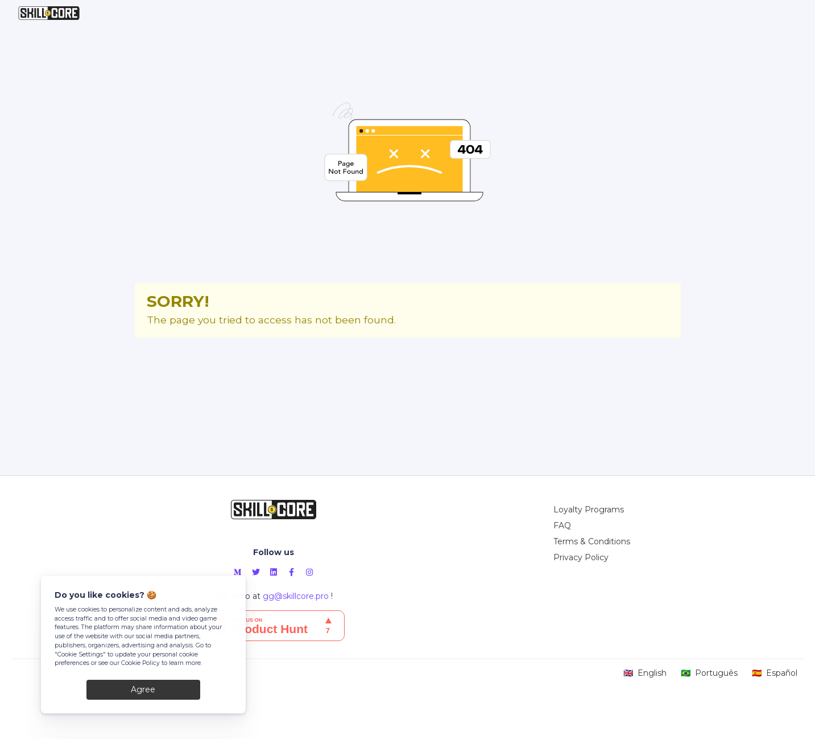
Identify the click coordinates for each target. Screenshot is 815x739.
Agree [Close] (143, 689)
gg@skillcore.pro (296, 596)
